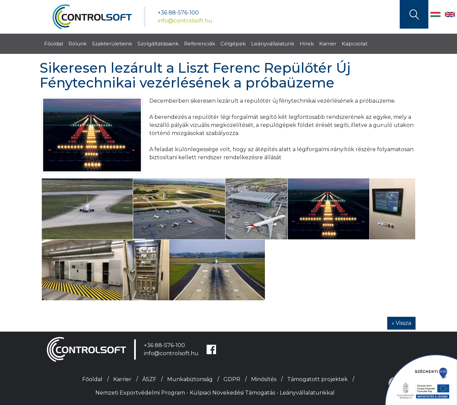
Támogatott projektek (317, 379)
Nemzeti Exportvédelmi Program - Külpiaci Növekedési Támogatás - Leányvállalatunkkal (215, 393)
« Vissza (401, 323)
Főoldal (53, 43)
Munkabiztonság (190, 379)
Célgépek (233, 43)
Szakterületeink (112, 43)
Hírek (307, 43)
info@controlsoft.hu (185, 21)
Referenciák (199, 43)
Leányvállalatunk (272, 43)
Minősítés (263, 379)
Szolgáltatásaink (158, 43)
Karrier (327, 43)
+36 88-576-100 (178, 12)
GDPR (231, 379)
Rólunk (77, 43)
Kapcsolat (354, 43)
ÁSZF (149, 379)
